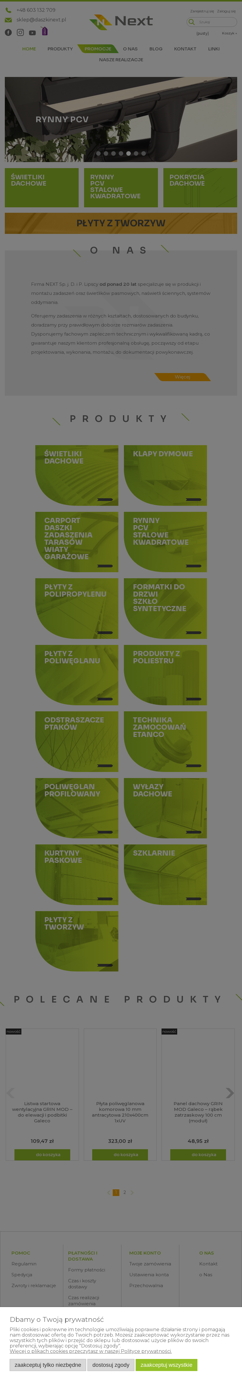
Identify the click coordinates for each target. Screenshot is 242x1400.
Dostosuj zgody (111, 1365)
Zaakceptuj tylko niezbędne (48, 1365)
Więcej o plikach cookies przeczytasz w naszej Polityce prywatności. (91, 1351)
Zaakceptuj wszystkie (167, 1365)
